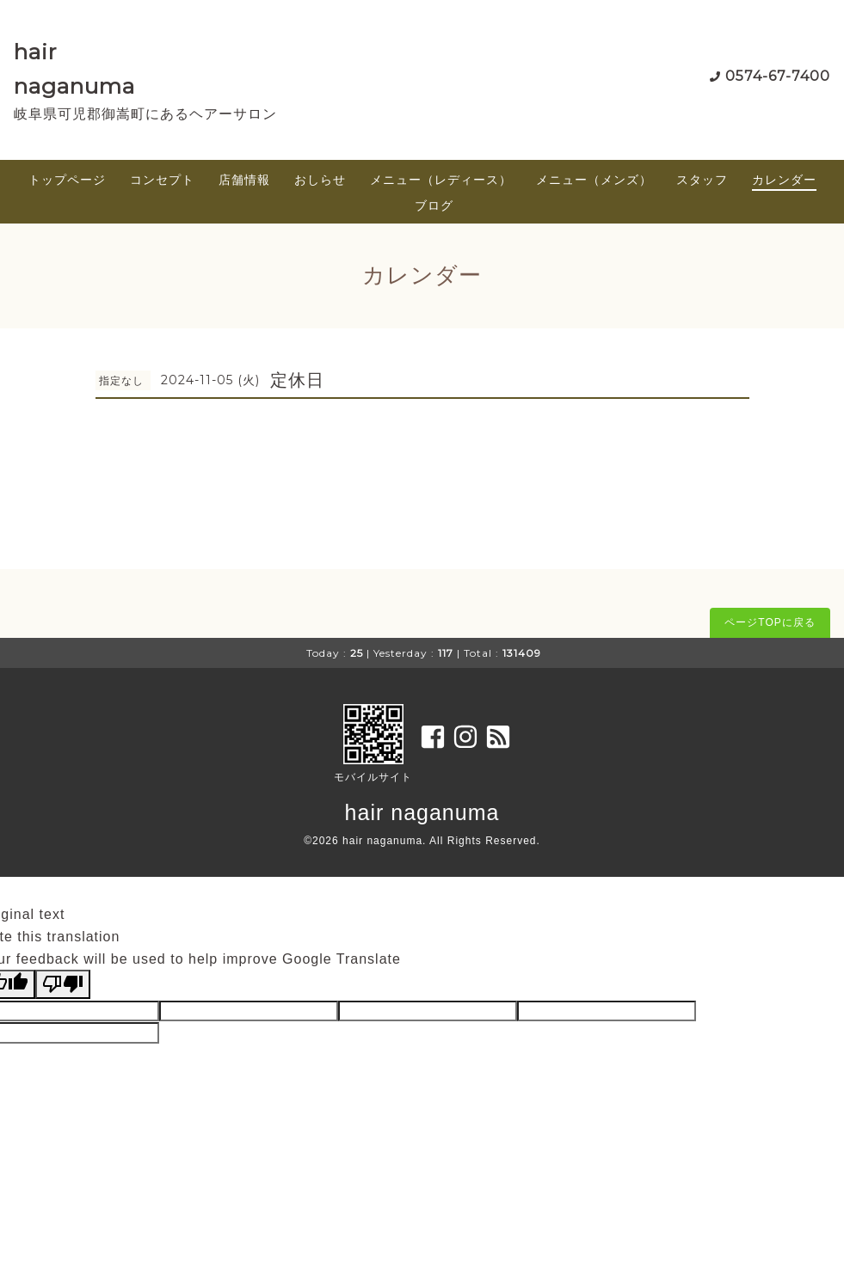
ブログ (434, 205)
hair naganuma (422, 812)
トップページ (67, 180)
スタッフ (702, 180)
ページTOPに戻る (769, 622)
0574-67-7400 (777, 76)
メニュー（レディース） (441, 180)
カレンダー (784, 180)
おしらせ (320, 180)
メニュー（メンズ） (594, 180)
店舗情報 (244, 180)
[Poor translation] (62, 984)
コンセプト (162, 180)
